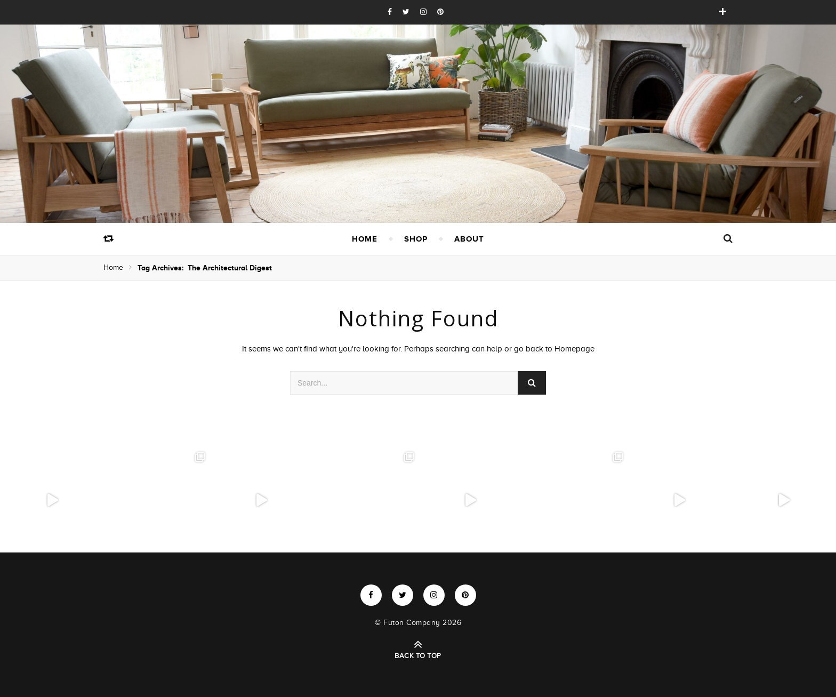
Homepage (574, 349)
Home (364, 238)
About (469, 238)
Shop (416, 238)
